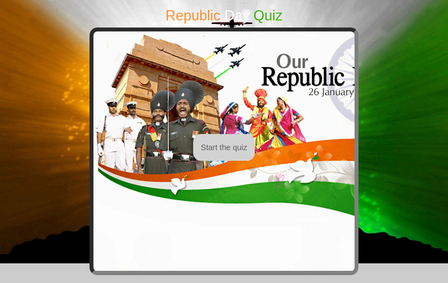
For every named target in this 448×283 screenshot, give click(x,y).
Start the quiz (224, 147)
